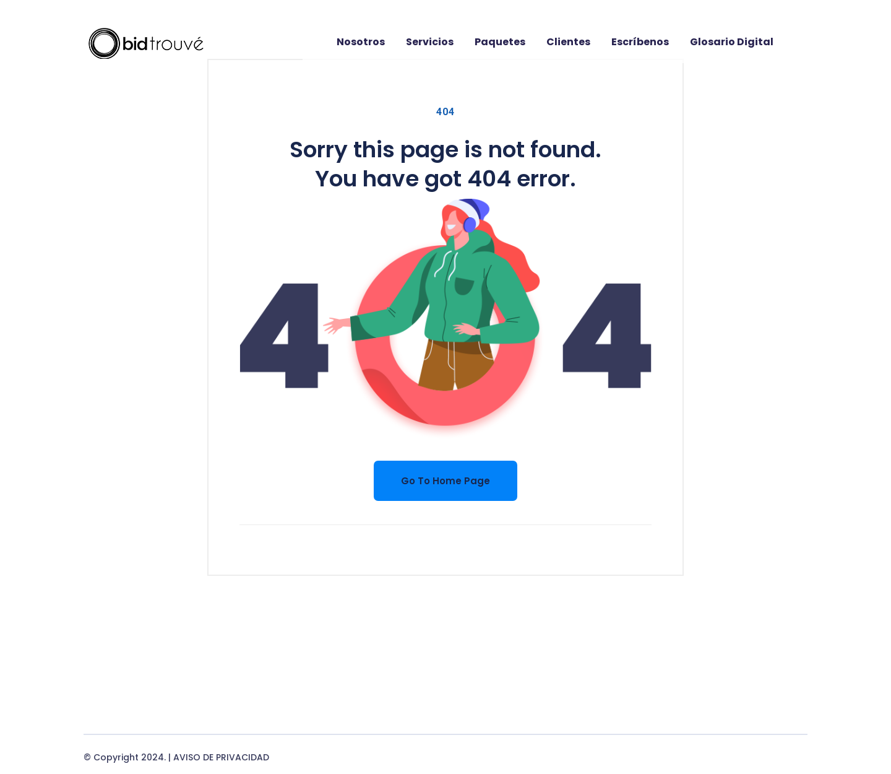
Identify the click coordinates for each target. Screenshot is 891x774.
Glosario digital (731, 42)
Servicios (430, 42)
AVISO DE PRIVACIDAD (221, 757)
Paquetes (500, 42)
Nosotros (361, 42)
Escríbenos (640, 42)
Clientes (568, 42)
